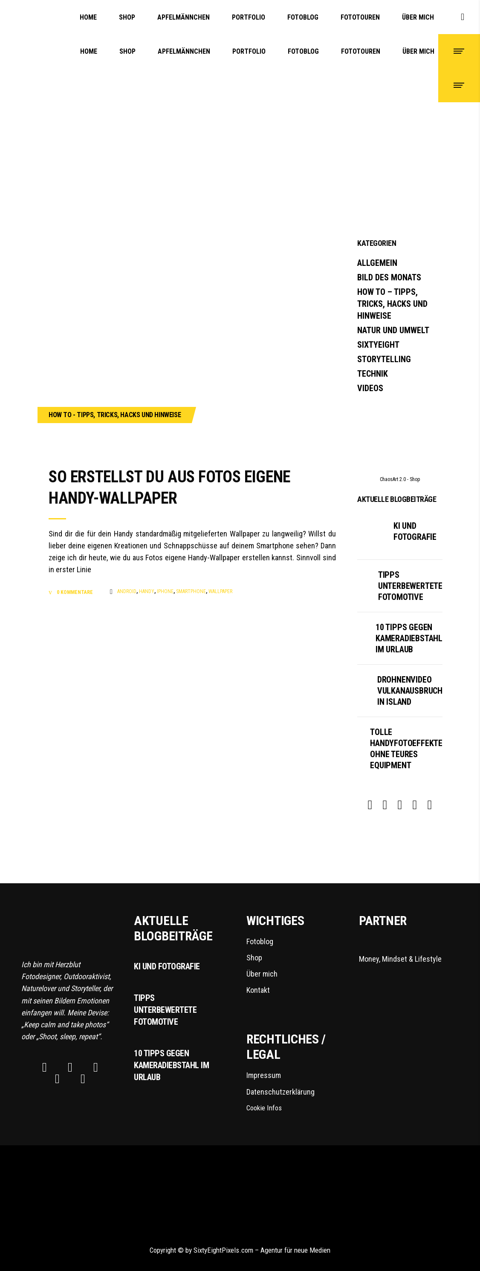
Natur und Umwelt (393, 330)
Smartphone (191, 591)
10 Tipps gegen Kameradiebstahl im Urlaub (409, 638)
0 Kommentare (74, 592)
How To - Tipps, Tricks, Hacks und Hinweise (115, 415)
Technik (372, 374)
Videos (370, 388)
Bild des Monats (389, 277)
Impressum (263, 1075)
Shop (254, 957)
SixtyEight (378, 345)
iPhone (165, 591)
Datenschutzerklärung (280, 1091)
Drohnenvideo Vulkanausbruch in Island (409, 690)
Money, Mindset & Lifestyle (409, 949)
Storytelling (384, 359)
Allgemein (377, 263)
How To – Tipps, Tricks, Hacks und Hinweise (392, 304)
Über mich (262, 973)
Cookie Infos (264, 1108)
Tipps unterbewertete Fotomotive (410, 586)
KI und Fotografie (167, 966)
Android (126, 591)
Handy (146, 591)
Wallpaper (220, 591)
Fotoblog (259, 941)
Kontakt (258, 990)
